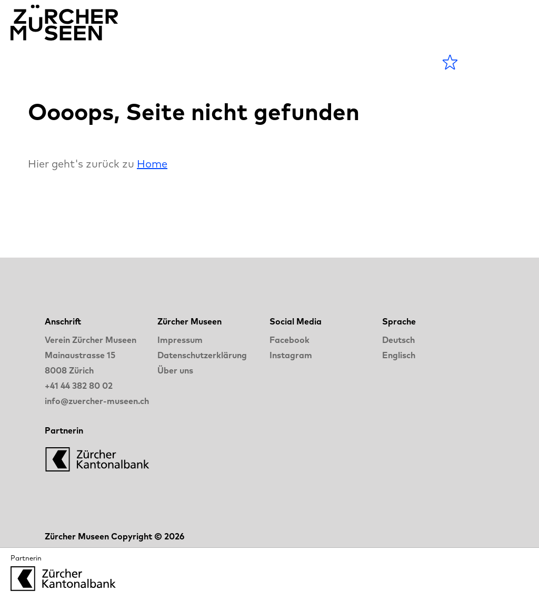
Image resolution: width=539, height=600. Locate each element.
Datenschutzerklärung (202, 355)
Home (152, 163)
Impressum (180, 340)
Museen (175, 62)
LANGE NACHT (313, 62)
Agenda (108, 62)
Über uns (175, 370)
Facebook (290, 340)
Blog (232, 62)
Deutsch (398, 340)
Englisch (398, 355)
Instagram (291, 355)
